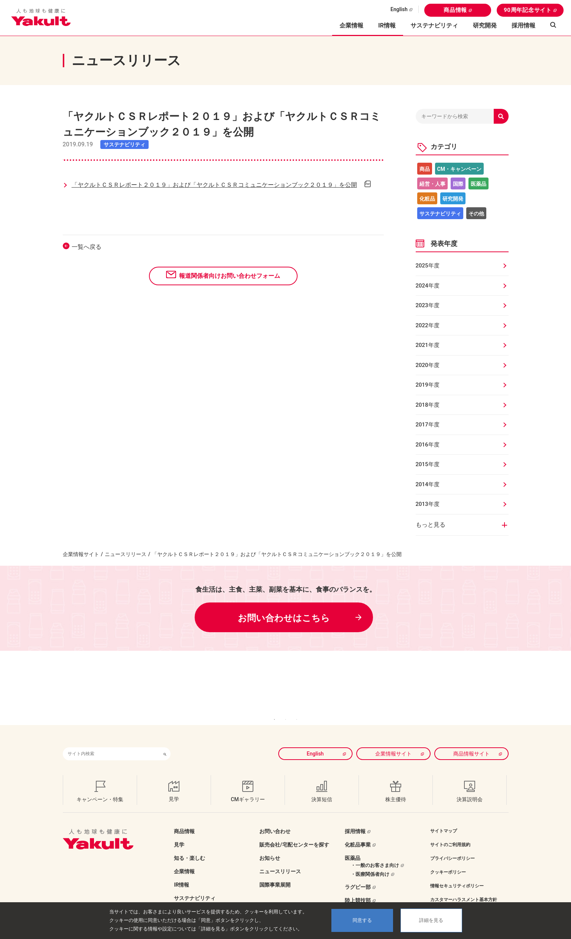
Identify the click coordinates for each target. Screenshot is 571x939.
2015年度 (427, 464)
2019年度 (427, 384)
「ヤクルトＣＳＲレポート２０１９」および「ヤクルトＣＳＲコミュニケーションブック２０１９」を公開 (214, 184)
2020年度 (427, 365)
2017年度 (427, 424)
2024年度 (427, 285)
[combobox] (111, 742)
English (399, 9)
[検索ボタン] (165, 742)
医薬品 (478, 184)
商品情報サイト (471, 742)
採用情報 (523, 25)
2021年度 (427, 345)
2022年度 (427, 325)
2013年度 (427, 504)
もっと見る (430, 524)
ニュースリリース (125, 554)
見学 (179, 833)
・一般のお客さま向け (375, 854)
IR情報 (181, 874)
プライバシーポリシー (452, 847)
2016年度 (427, 444)
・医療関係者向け (370, 863)
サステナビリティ (434, 25)
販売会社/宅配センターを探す (294, 833)
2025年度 (427, 265)
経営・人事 (432, 184)
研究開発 (485, 25)
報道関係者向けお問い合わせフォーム (229, 275)
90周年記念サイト (528, 10)
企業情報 (184, 860)
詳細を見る (431, 920)
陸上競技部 (358, 889)
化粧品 (427, 199)
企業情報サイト (81, 554)
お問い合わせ (275, 820)
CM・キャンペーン (459, 169)
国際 (458, 184)
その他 (476, 214)
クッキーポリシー (448, 861)
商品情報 (455, 10)
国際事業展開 (275, 874)
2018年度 (427, 405)
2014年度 (427, 484)
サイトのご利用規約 (450, 833)
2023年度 (427, 305)
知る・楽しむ (189, 847)
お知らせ (269, 847)
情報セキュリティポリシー (457, 874)
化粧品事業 (358, 833)
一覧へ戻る (86, 246)
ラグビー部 (358, 876)
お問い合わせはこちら (284, 618)
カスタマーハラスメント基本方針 (463, 888)
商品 (424, 169)
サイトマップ (443, 819)
